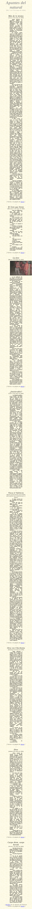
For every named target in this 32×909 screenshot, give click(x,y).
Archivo (8, 904)
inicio (22, 201)
